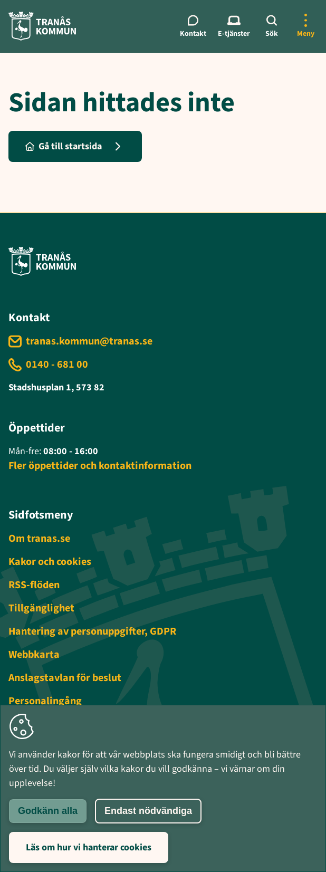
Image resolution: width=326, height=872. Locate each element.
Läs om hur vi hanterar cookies (88, 847)
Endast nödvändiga (148, 811)
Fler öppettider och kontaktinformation (99, 465)
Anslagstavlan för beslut (64, 677)
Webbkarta (34, 654)
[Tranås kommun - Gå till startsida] (42, 26)
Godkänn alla (48, 811)
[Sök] (271, 26)
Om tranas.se (39, 538)
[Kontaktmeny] (193, 26)
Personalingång (45, 701)
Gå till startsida (63, 146)
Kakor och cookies (49, 561)
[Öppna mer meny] (305, 26)
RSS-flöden (34, 585)
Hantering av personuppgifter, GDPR (92, 631)
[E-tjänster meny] (234, 26)
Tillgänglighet (41, 608)
